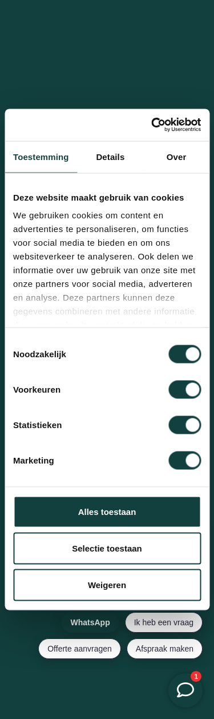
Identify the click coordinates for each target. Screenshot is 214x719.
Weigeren (107, 584)
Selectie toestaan (107, 548)
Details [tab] (110, 156)
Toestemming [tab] (41, 156)
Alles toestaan (107, 511)
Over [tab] (177, 156)
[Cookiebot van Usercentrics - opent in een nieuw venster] (152, 125)
